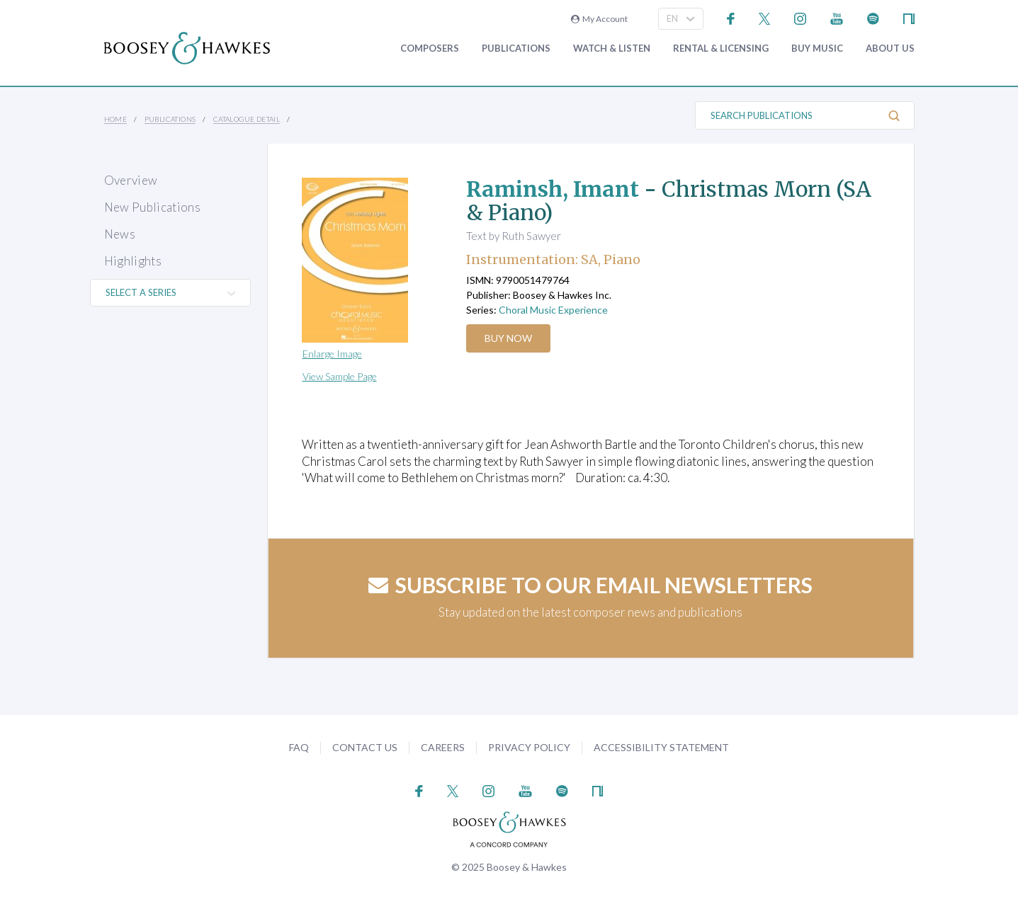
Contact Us (364, 747)
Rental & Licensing (721, 48)
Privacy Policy (529, 747)
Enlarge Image (332, 354)
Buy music (817, 48)
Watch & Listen (611, 48)
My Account (599, 18)
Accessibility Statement (661, 747)
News (119, 234)
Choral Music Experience (553, 310)
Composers (429, 48)
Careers (443, 747)
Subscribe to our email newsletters (590, 585)
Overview (131, 180)
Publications (516, 48)
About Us (890, 48)
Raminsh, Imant (552, 189)
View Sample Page (339, 376)
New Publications (152, 207)
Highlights (133, 260)
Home (116, 119)
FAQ (299, 747)
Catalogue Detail (246, 119)
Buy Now (508, 338)
